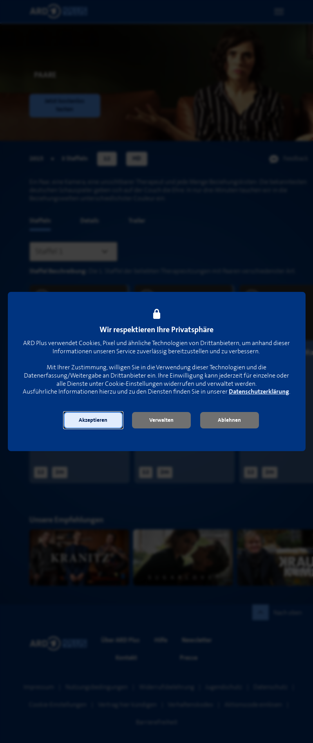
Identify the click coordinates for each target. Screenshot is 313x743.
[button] (93, 420)
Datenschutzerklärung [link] (259, 392)
